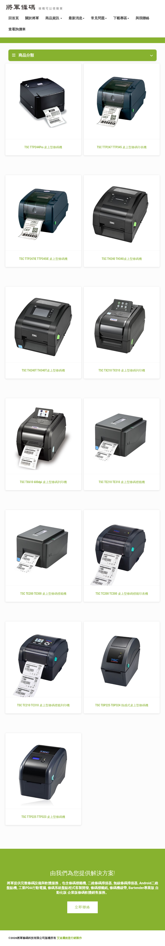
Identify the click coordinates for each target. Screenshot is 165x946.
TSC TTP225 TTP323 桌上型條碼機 (43, 817)
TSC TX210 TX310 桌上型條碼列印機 (121, 370)
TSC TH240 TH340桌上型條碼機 (122, 258)
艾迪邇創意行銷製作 (69, 938)
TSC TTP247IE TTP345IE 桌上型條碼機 (43, 258)
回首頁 (13, 18)
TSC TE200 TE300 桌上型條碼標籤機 (43, 593)
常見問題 (99, 18)
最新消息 (76, 18)
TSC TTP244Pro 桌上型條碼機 (43, 147)
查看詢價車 (17, 29)
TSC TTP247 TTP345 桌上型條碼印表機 (122, 147)
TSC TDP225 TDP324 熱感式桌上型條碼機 (121, 705)
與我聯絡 (142, 18)
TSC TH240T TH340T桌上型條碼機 (43, 370)
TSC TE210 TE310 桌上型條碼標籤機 (122, 482)
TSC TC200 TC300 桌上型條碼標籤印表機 (121, 593)
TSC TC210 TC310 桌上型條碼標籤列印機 (43, 705)
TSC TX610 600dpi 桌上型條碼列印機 (43, 482)
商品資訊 (53, 18)
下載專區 (121, 18)
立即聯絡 (82, 907)
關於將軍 (32, 18)
